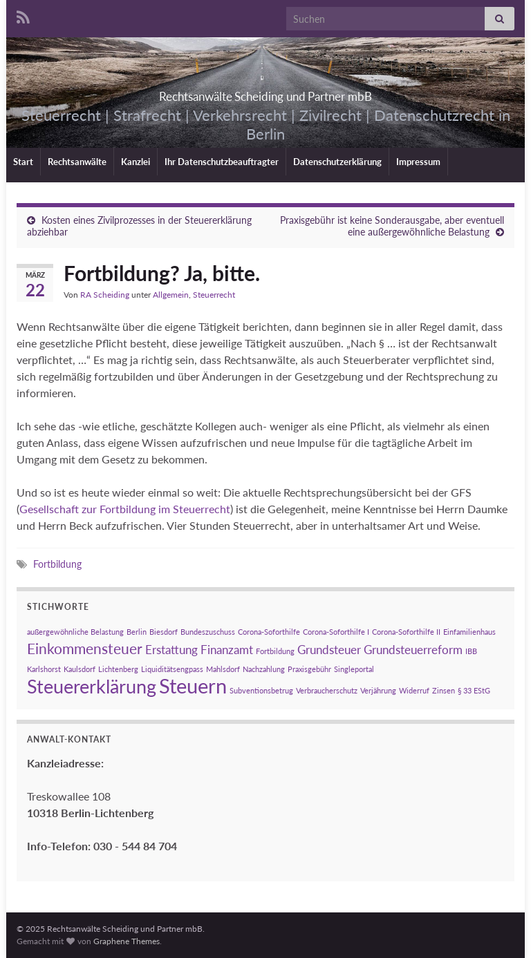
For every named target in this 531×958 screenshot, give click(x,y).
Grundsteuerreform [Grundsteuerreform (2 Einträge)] (413, 649)
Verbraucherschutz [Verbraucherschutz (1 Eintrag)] (326, 690)
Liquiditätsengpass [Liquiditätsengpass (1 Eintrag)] (172, 668)
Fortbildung (57, 564)
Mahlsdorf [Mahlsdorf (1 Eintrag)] (223, 668)
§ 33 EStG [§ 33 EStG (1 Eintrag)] (474, 690)
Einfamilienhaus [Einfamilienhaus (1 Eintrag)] (469, 631)
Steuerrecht (214, 294)
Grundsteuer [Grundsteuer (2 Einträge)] (329, 649)
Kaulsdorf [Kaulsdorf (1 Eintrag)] (79, 668)
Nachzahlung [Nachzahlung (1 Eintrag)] (264, 668)
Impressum (418, 161)
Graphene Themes (126, 941)
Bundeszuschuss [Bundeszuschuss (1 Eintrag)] (207, 631)
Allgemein (171, 294)
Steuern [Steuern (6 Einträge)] (193, 685)
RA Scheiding (104, 294)
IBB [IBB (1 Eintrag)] (471, 650)
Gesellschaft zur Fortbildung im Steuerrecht (124, 508)
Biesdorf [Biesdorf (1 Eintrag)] (163, 631)
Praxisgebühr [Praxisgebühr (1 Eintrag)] (309, 668)
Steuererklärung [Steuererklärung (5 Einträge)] (91, 686)
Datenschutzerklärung (337, 161)
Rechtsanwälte (77, 161)
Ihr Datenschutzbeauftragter (222, 161)
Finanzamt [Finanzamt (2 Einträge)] (227, 649)
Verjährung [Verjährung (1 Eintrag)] (378, 690)
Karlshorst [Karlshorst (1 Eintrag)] (44, 668)
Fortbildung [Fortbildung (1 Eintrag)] (275, 650)
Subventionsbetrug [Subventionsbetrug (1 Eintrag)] (261, 690)
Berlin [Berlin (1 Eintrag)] (137, 631)
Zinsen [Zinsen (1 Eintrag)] (443, 690)
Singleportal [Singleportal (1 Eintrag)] (354, 668)
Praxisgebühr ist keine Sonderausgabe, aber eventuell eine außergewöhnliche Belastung (392, 226)
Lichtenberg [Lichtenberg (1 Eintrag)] (118, 668)
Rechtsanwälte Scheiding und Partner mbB (265, 92)
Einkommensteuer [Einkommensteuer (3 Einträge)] (84, 648)
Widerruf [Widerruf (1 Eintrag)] (414, 690)
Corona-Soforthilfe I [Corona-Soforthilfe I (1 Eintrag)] (336, 631)
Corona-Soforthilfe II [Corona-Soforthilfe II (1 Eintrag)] (406, 631)
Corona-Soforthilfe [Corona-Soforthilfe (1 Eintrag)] (269, 631)
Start (23, 161)
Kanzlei (135, 161)
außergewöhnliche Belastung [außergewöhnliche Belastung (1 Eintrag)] (75, 631)
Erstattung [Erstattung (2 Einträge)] (171, 649)
